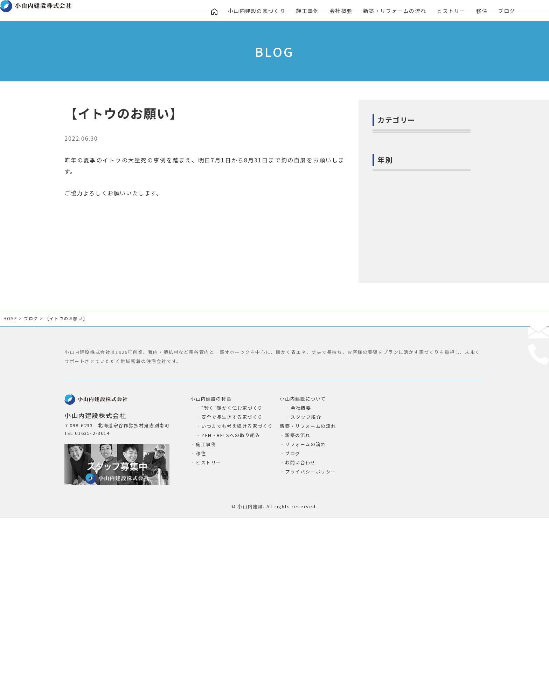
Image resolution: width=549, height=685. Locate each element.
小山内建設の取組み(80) (406, 184)
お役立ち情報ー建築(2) (404, 232)
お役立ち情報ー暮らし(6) (407, 248)
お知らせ (124, 141)
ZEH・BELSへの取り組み (230, 593)
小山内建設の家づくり (257, 11)
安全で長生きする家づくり (232, 574)
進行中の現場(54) (398, 216)
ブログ (509, 11)
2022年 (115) (394, 380)
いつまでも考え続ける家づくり (237, 583)
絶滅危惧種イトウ (178, 141)
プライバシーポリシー (310, 629)
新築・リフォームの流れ (396, 11)
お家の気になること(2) (404, 152)
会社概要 (341, 11)
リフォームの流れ (305, 602)
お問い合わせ (300, 620)
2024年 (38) (392, 348)
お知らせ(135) (394, 168)
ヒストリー (452, 11)
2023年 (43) (392, 364)
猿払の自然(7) (394, 264)
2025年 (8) (390, 332)
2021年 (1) (390, 396)
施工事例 (308, 11)
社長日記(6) (391, 136)
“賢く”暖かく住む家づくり (232, 565)
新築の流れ (298, 593)
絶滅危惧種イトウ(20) (403, 280)
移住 (483, 11)
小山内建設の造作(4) (402, 200)
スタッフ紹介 (306, 574)
